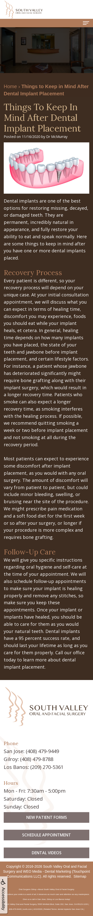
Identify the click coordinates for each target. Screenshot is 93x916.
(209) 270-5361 (46, 767)
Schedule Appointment (46, 843)
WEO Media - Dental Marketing (47, 871)
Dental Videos (47, 861)
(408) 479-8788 (36, 759)
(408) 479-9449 (42, 751)
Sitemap (79, 876)
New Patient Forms (46, 825)
